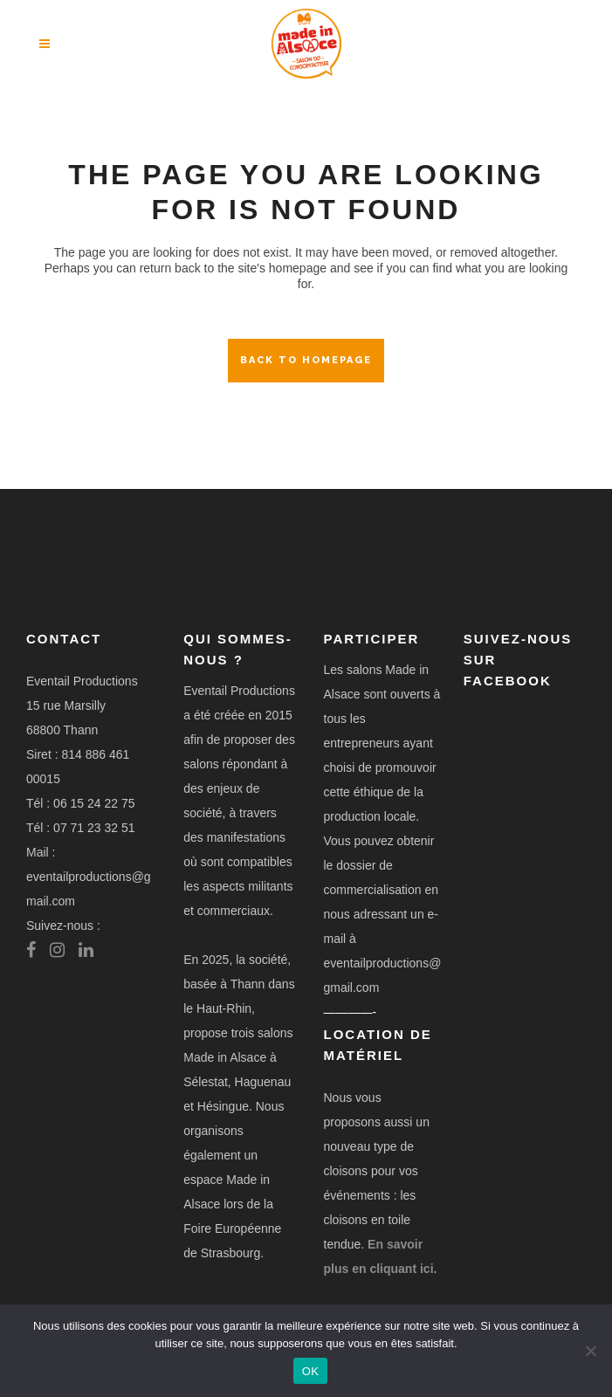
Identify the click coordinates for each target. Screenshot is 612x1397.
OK (310, 1371)
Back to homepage (306, 360)
